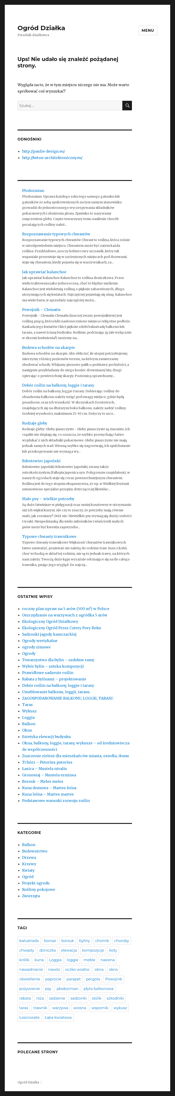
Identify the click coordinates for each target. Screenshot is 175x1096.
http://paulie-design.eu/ (43, 151)
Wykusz (29, 711)
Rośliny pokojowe (38, 889)
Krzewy (29, 864)
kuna (39, 960)
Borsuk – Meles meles (42, 781)
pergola (93, 979)
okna (99, 969)
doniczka (47, 950)
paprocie (53, 979)
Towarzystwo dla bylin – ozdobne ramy (58, 660)
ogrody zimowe (36, 647)
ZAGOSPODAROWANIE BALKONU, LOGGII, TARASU (67, 698)
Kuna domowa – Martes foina (49, 788)
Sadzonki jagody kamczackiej (49, 634)
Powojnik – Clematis (41, 309)
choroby (121, 941)
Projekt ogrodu (36, 883)
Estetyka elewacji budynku (46, 736)
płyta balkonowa (98, 989)
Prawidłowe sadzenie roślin (47, 672)
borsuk (67, 941)
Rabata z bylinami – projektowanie (54, 679)
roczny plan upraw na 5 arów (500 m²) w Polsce (65, 608)
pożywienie (29, 989)
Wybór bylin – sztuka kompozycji (53, 666)
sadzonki (78, 998)
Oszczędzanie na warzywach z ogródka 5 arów (64, 615)
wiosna (79, 1008)
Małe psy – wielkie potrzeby (48, 498)
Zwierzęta (31, 896)
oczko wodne (77, 969)
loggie (72, 960)
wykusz (120, 1008)
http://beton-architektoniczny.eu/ (52, 157)
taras (23, 1008)
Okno (27, 730)
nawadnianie (31, 969)
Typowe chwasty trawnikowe (49, 536)
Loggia (28, 717)
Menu (148, 30)
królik (24, 960)
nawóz (54, 969)
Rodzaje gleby (34, 423)
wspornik (100, 1008)
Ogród (27, 876)
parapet (74, 979)
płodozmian (67, 989)
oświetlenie (29, 979)
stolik (96, 998)
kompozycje (93, 950)
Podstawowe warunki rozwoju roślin (56, 800)
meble (89, 960)
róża (40, 998)
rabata (25, 998)
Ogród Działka (41, 28)
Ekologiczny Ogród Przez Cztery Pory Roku (61, 628)
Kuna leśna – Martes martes (48, 794)
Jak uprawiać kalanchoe (44, 272)
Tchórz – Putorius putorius (47, 762)
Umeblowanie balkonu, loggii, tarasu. (56, 692)
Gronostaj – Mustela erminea (49, 775)
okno (113, 969)
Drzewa (29, 857)
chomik (102, 941)
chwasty (26, 950)
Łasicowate (29, 1017)
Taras (27, 704)
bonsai (50, 941)
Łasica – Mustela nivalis (44, 768)
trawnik (40, 1008)
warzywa (60, 1008)
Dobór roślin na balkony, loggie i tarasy (58, 385)
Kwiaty (28, 870)
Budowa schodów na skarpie (48, 347)
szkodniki (115, 998)
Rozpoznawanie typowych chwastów (56, 234)
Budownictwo (34, 851)
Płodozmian (33, 190)
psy (48, 989)
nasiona (107, 960)
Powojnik (113, 979)
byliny (84, 941)
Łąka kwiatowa (58, 1017)
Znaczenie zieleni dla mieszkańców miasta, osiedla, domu (75, 756)
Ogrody (29, 653)
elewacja (69, 950)
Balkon (28, 724)
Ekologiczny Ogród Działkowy (50, 621)
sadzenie (57, 998)
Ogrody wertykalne (39, 640)
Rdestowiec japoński (41, 461)
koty (113, 950)
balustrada (29, 941)
